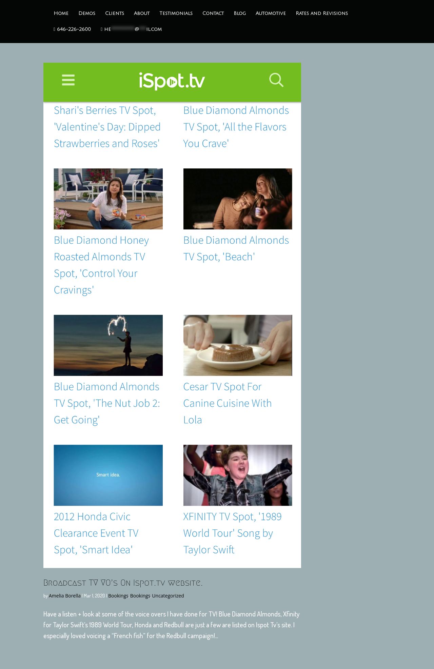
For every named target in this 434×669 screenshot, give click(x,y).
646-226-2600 (72, 29)
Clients (114, 13)
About (142, 13)
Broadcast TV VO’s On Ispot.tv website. (123, 582)
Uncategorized (168, 595)
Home (61, 13)
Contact (213, 13)
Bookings (118, 595)
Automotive (271, 13)
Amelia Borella (65, 595)
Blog (240, 13)
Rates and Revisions (322, 13)
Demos (86, 13)
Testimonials (176, 13)
